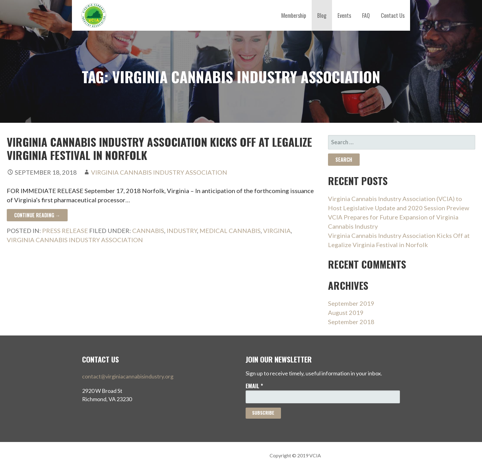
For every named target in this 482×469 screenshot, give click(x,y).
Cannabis (148, 230)
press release (65, 230)
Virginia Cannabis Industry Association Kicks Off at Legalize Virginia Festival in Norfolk (159, 148)
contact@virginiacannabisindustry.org (127, 376)
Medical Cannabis (230, 230)
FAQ (366, 15)
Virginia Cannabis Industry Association (159, 172)
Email (254, 386)
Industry (182, 230)
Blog (321, 15)
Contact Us (393, 15)
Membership (293, 15)
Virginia (277, 230)
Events (344, 15)
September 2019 (351, 303)
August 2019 (346, 312)
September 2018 (351, 321)
